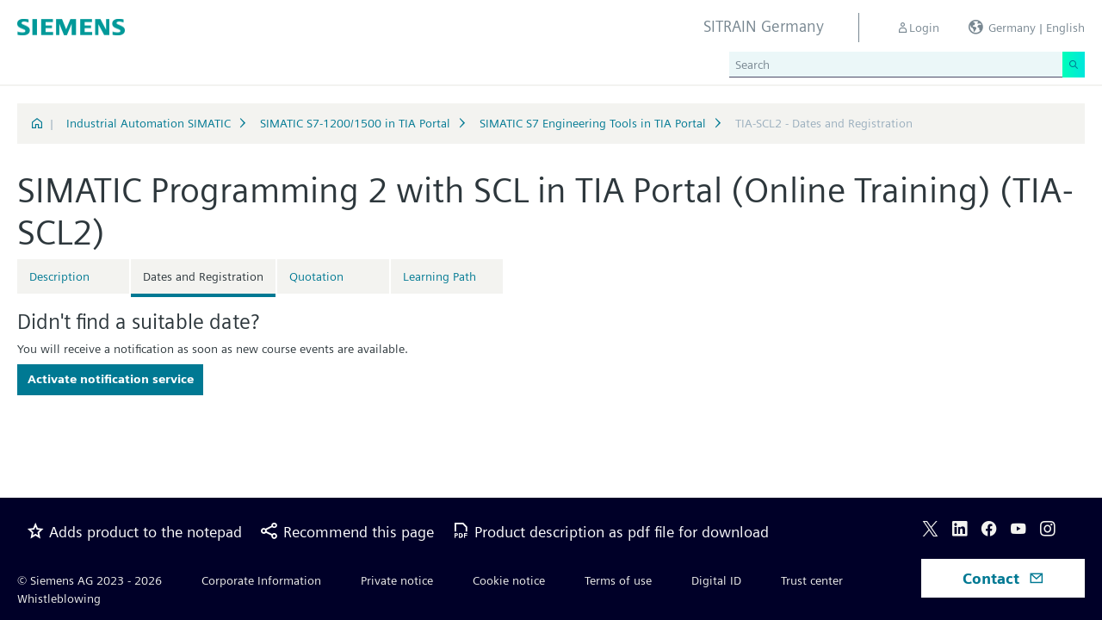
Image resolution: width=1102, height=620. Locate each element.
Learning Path (439, 276)
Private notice (397, 580)
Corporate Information (261, 580)
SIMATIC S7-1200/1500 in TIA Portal (355, 123)
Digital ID (716, 580)
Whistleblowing (59, 598)
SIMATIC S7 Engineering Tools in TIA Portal (593, 123)
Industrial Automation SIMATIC (148, 123)
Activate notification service (111, 379)
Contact (1003, 578)
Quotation (316, 276)
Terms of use (618, 580)
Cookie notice (509, 580)
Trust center (812, 580)
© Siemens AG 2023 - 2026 (89, 580)
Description (59, 276)
